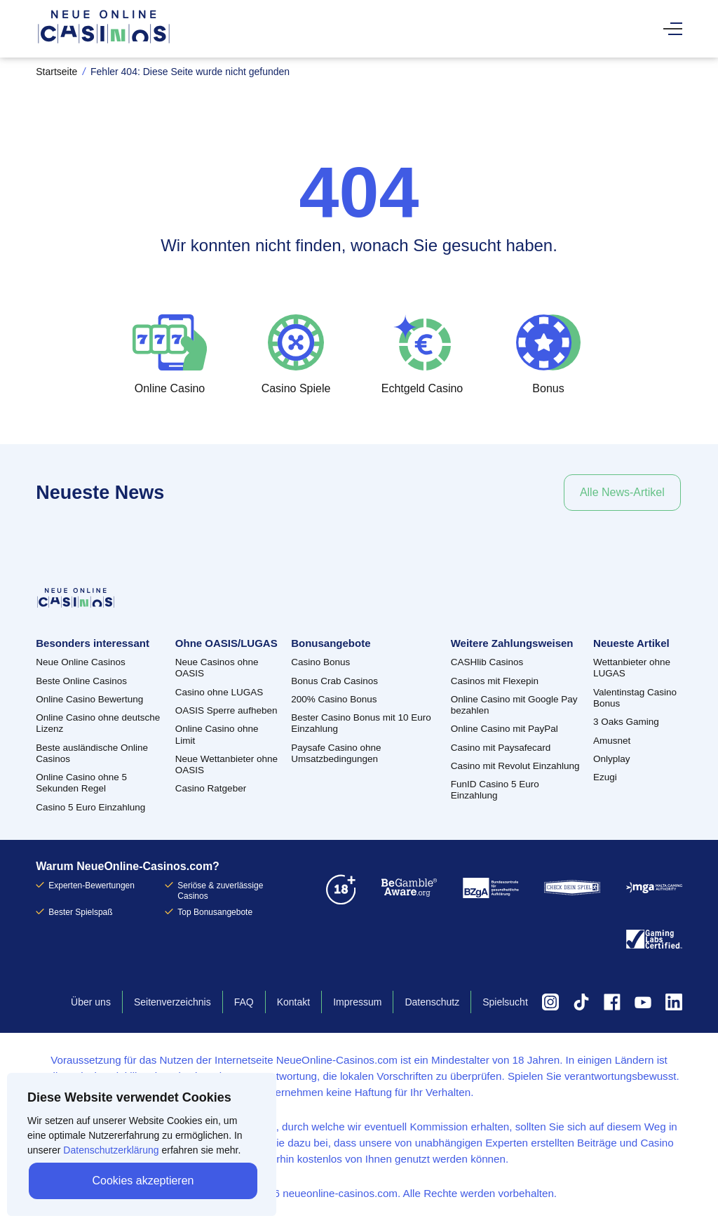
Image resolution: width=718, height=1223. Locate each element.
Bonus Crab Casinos (334, 681)
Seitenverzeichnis (172, 1002)
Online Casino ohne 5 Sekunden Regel (81, 783)
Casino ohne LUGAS (219, 692)
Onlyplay (611, 759)
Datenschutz (432, 1002)
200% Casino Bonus (334, 699)
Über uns (91, 1002)
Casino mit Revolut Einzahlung (515, 766)
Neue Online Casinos (81, 662)
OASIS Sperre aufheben (226, 710)
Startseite (56, 71)
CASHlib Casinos (487, 662)
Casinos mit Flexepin (494, 681)
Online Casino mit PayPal (504, 728)
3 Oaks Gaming (626, 721)
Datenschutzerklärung (110, 1150)
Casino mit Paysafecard (501, 747)
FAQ (244, 1002)
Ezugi (605, 777)
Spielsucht (505, 1002)
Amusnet (611, 740)
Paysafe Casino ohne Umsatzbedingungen (336, 753)
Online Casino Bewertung (89, 699)
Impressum (357, 1002)
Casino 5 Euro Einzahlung (90, 807)
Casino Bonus (320, 662)
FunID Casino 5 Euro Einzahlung (495, 790)
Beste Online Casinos (81, 681)
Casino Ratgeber (210, 788)
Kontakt (293, 1002)
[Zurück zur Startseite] (104, 42)
